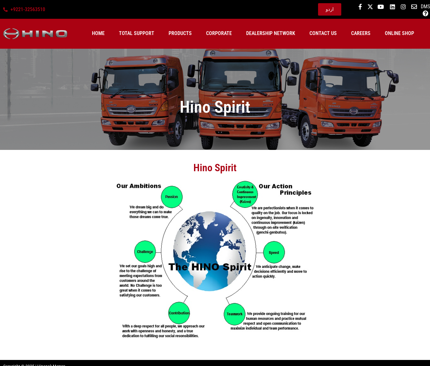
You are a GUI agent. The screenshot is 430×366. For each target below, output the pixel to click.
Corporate (219, 33)
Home (98, 33)
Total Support (136, 33)
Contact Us (323, 33)
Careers (361, 33)
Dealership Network (270, 33)
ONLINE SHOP (399, 33)
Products (180, 33)
